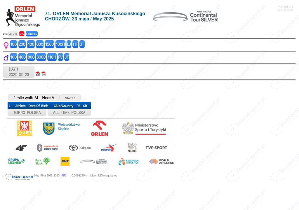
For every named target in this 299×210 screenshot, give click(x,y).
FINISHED (31, 33)
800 (39, 44)
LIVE (21, 33)
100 (14, 44)
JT (82, 44)
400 (30, 44)
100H (60, 44)
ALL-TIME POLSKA (69, 112)
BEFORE (12, 33)
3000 (41, 57)
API (64, 175)
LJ (69, 44)
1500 (49, 44)
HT (75, 44)
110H (52, 57)
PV (60, 57)
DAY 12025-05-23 (19, 71)
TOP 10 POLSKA (27, 112)
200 (22, 44)
